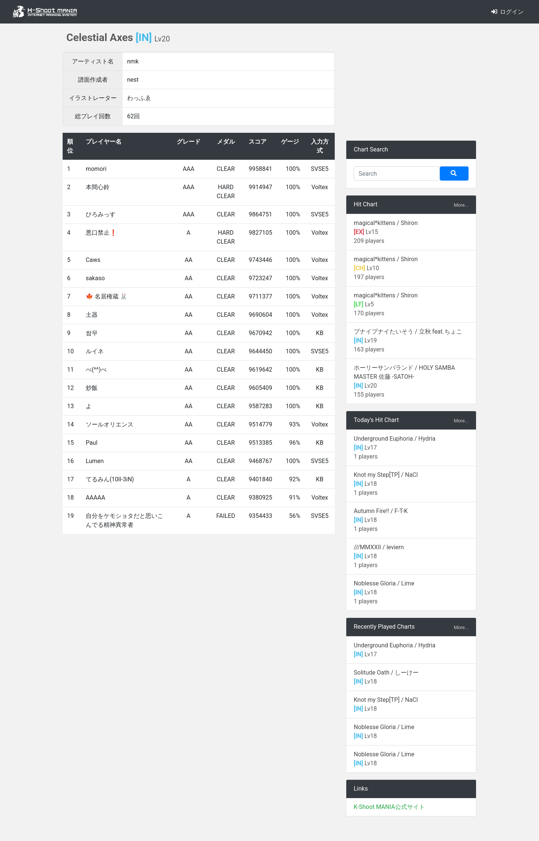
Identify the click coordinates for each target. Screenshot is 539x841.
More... (461, 205)
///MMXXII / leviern (379, 547)
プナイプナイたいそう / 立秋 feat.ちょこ (408, 331)
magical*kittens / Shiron (385, 222)
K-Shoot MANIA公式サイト (389, 806)
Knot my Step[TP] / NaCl (386, 474)
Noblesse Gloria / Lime (384, 583)
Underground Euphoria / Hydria (394, 438)
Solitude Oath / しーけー (386, 672)
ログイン (507, 11)
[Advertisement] (411, 82)
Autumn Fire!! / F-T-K (381, 511)
